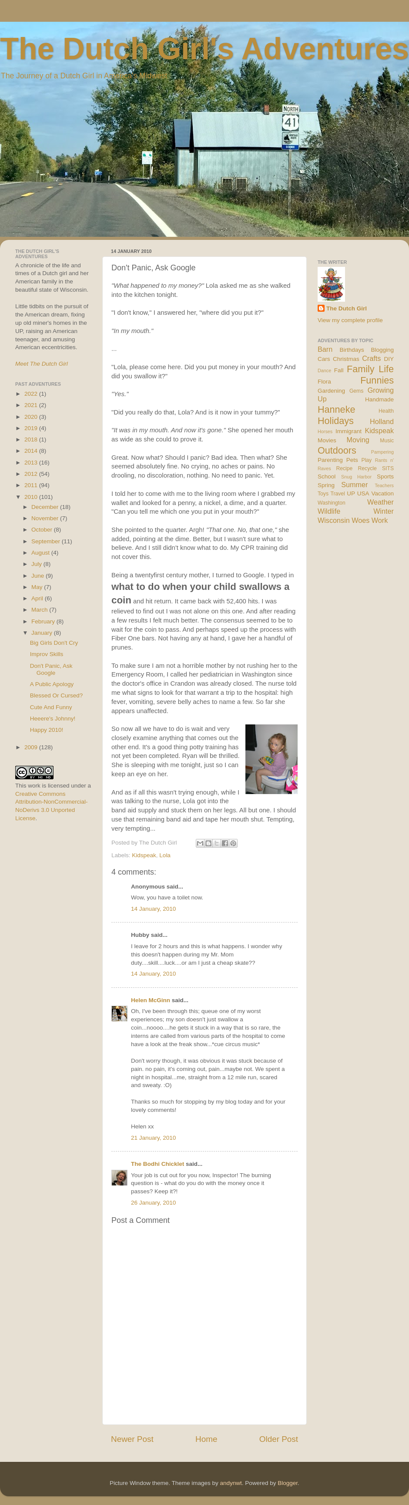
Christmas (346, 359)
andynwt (230, 1483)
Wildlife (329, 511)
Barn (325, 349)
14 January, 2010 (153, 909)
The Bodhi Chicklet (157, 1164)
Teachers (384, 485)
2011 (31, 485)
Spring (326, 485)
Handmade (379, 399)
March (40, 609)
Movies (327, 440)
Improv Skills (47, 654)
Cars (324, 359)
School (326, 476)
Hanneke (336, 409)
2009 (31, 747)
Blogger (288, 1483)
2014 (31, 451)
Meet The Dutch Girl (41, 363)
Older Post (278, 1439)
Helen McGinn (150, 1000)
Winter (383, 511)
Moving (358, 440)
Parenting (330, 460)
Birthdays (352, 350)
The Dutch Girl (346, 308)
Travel (337, 494)
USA (363, 493)
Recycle (367, 468)
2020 (31, 417)
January (42, 633)
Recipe (344, 468)
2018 (31, 439)
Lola (165, 855)
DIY (389, 359)
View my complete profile (350, 320)
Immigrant (348, 431)
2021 (31, 405)
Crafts (371, 358)
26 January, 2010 (153, 1202)
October (42, 529)
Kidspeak (144, 855)
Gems (356, 391)
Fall (339, 370)
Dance (324, 370)
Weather (380, 502)
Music (387, 441)
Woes (360, 520)
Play (367, 460)
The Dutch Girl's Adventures (204, 49)
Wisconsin (334, 520)
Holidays (336, 420)
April (38, 598)
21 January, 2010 (153, 1138)
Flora (324, 381)
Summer (354, 484)
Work (380, 520)
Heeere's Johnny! (53, 718)
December (45, 507)
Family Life (370, 369)
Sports (385, 476)
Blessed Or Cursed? (56, 695)
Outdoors (337, 450)
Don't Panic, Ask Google (51, 669)
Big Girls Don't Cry (54, 643)
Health (386, 411)
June (38, 575)
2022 (31, 394)
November (45, 518)
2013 (31, 462)
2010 (31, 497)
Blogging (382, 350)
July (37, 564)
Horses (325, 431)
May (37, 587)
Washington (331, 503)
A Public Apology (52, 684)
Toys (323, 494)
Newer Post (132, 1439)
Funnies (377, 380)
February (44, 621)
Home (206, 1439)
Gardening (331, 390)
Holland (382, 421)
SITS (388, 468)
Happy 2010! (47, 730)
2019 (31, 428)
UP (351, 493)
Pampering (382, 452)
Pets (352, 460)
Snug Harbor (356, 476)
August (41, 552)
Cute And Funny (51, 707)
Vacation (382, 493)
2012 (31, 474)
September (46, 541)
